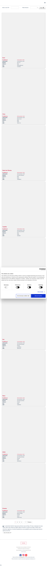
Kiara (3, 396)
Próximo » (30, 522)
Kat (3, 339)
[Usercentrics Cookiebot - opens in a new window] (40, 269)
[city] (15, 8)
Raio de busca (25, 7)
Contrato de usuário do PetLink (23, 548)
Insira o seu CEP (5, 7)
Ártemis (4, 508)
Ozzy (3, 114)
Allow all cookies (38, 295)
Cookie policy (23, 551)
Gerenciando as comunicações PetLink (23, 550)
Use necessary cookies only (23, 295)
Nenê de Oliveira (7, 170)
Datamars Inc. (22, 557)
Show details (40, 291)
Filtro (42, 8)
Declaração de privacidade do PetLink (23, 547)
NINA (4, 452)
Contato (23, 543)
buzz (3, 58)
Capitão (4, 227)
